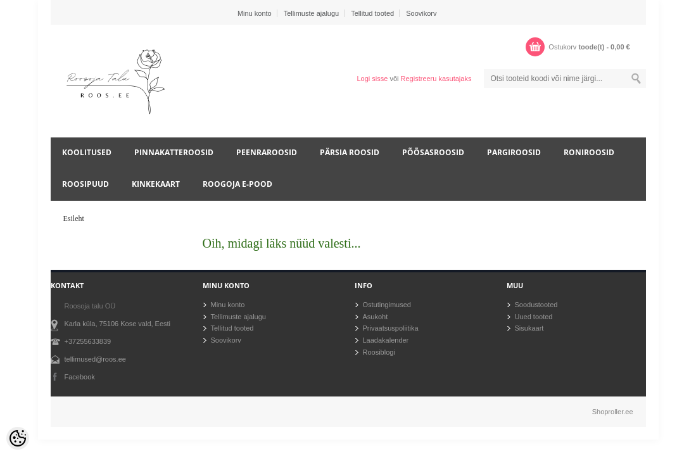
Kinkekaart (156, 184)
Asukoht (375, 316)
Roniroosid (589, 152)
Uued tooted (534, 316)
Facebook (80, 377)
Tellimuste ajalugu (311, 13)
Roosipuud (85, 184)
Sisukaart (529, 328)
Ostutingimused (387, 304)
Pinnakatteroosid (173, 152)
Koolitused (86, 152)
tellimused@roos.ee (95, 359)
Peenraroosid (266, 152)
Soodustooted (536, 304)
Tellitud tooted (372, 13)
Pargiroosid (514, 152)
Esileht (73, 218)
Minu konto (254, 13)
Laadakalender (386, 340)
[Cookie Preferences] (17, 438)
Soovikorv (421, 13)
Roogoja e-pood (237, 184)
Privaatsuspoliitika (391, 328)
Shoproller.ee (612, 411)
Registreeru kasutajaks (436, 78)
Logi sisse (372, 78)
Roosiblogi (379, 352)
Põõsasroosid (433, 152)
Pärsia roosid (349, 152)
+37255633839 (88, 341)
